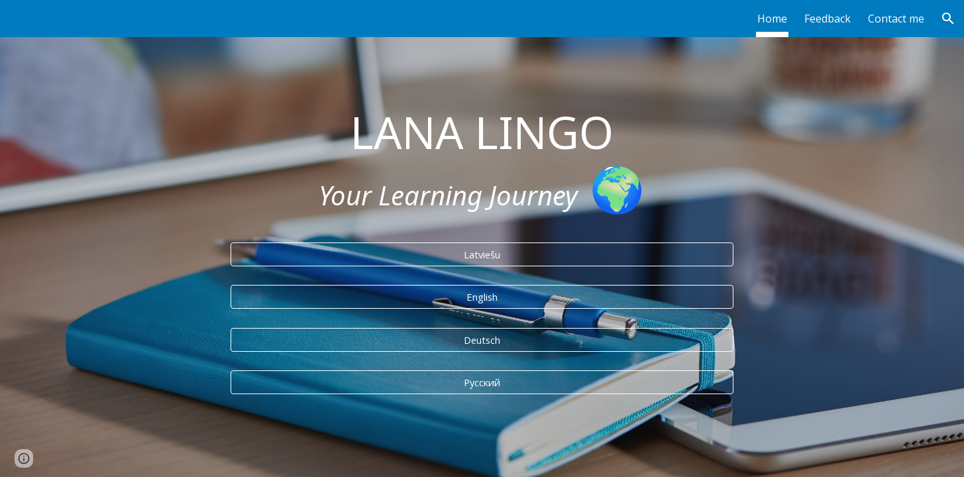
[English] (482, 296)
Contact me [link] (896, 18)
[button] (948, 18)
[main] (482, 162)
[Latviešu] (482, 254)
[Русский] (482, 382)
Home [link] (772, 18)
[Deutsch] (482, 339)
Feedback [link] (827, 18)
